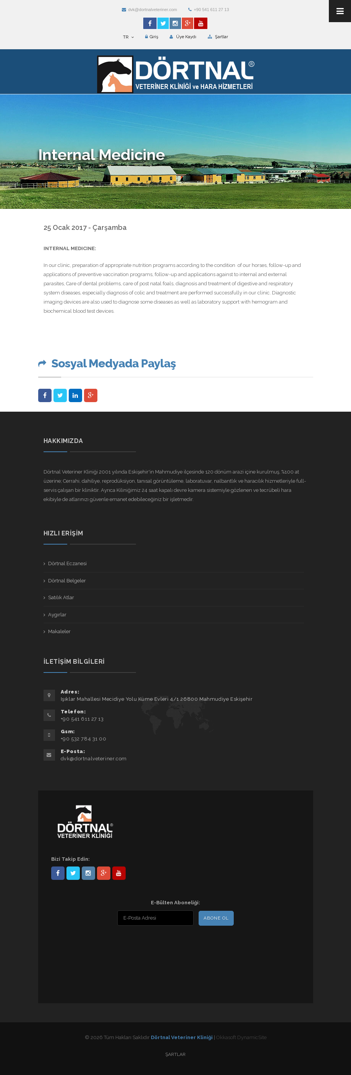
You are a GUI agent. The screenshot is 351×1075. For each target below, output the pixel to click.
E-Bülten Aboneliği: (175, 902)
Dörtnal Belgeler (67, 581)
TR (128, 37)
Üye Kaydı (183, 36)
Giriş (151, 36)
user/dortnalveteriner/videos (119, 873)
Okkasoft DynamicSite (241, 1037)
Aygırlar (57, 615)
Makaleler (59, 631)
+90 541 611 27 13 (208, 9)
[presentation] (100, 945)
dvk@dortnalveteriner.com (149, 9)
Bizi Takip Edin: (70, 859)
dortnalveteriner (88, 873)
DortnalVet (73, 873)
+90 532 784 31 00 (84, 739)
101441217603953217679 (103, 873)
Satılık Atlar (61, 597)
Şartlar (218, 36)
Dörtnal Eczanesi (67, 563)
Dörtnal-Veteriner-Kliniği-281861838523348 (58, 873)
